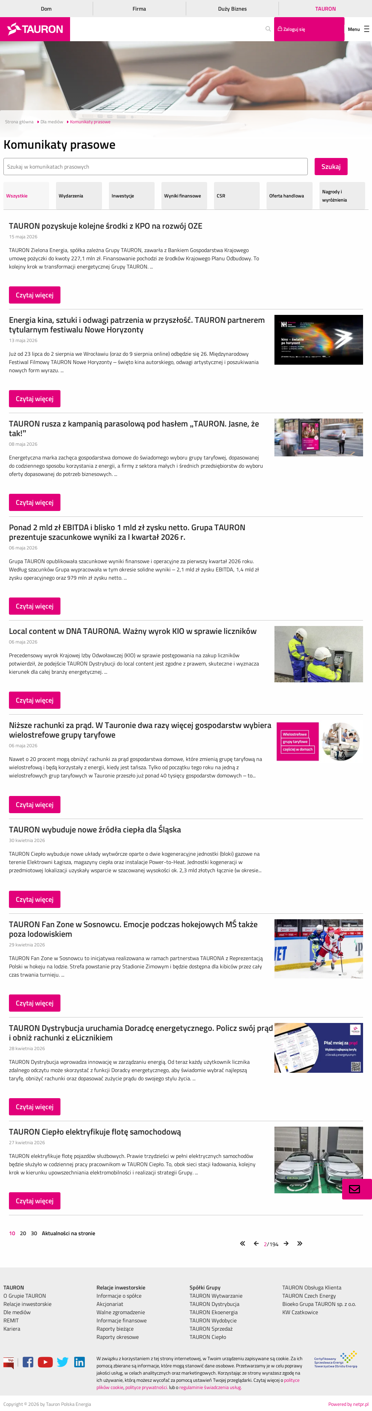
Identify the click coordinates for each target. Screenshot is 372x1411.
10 (12, 1233)
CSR (221, 195)
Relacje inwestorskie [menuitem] (27, 1304)
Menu (358, 29)
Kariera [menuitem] (11, 1328)
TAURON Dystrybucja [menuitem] (214, 1304)
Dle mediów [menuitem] (17, 1312)
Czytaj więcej (35, 294)
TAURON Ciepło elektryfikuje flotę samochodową (95, 1131)
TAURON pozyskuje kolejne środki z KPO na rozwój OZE (105, 225)
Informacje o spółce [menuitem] (119, 1295)
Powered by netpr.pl (348, 1404)
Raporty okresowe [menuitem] (118, 1337)
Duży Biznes (232, 8)
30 (34, 1233)
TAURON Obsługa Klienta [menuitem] (311, 1287)
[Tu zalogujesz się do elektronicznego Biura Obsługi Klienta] (309, 29)
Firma (139, 8)
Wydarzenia (71, 195)
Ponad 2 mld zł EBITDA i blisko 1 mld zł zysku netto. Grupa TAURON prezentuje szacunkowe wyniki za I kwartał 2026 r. (127, 532)
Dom (46, 8)
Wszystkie (16, 195)
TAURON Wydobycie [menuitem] (213, 1320)
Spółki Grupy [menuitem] (205, 1287)
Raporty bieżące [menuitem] (115, 1328)
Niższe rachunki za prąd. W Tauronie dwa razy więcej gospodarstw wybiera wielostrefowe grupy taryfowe (140, 730)
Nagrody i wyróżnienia (334, 195)
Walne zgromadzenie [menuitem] (121, 1312)
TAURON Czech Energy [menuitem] (309, 1295)
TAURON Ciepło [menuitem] (208, 1337)
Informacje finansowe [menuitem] (122, 1320)
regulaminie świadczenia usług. (210, 1387)
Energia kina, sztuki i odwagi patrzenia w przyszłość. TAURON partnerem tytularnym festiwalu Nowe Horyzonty (137, 324)
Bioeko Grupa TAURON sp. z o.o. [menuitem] (319, 1304)
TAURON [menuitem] (13, 1287)
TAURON (325, 8)
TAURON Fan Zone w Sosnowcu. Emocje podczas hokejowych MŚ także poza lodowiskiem (133, 929)
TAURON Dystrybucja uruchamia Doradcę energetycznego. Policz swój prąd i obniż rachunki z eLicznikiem (141, 1033)
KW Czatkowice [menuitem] (300, 1312)
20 (23, 1233)
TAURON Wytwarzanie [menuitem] (216, 1295)
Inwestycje (123, 195)
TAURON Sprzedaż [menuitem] (211, 1328)
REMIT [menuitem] (11, 1320)
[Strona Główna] (35, 29)
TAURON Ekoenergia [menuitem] (214, 1312)
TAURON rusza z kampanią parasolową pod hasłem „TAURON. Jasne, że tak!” (134, 428)
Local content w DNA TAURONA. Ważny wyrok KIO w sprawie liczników (133, 631)
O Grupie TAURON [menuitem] (24, 1295)
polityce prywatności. (146, 1387)
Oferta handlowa (286, 195)
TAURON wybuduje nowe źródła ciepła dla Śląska (95, 829)
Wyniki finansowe (182, 195)
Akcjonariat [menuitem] (110, 1304)
